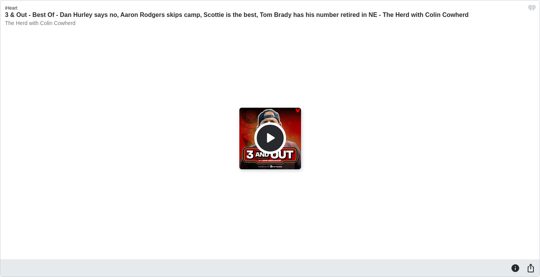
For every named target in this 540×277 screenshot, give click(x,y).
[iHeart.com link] (532, 10)
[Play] (270, 138)
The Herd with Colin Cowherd (40, 23)
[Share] (530, 267)
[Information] (515, 267)
